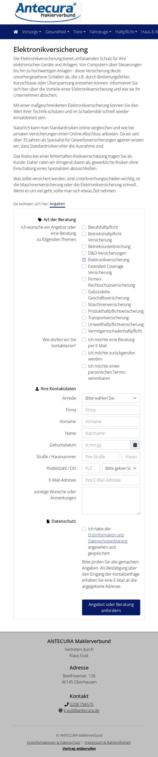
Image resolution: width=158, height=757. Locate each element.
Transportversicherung (108, 317)
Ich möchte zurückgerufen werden (111, 355)
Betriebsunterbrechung (109, 246)
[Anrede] (111, 397)
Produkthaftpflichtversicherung (116, 310)
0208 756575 (81, 704)
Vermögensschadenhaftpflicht (115, 330)
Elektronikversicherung (108, 259)
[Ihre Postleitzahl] (91, 468)
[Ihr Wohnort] (121, 468)
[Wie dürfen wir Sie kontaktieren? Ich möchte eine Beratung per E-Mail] (84, 339)
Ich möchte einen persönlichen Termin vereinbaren (106, 372)
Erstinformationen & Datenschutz (53, 741)
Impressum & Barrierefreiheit (107, 741)
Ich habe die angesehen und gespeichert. (107, 541)
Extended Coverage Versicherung (105, 269)
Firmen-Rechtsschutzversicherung (111, 281)
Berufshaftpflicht (103, 226)
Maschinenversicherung (109, 304)
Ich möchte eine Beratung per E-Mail (111, 342)
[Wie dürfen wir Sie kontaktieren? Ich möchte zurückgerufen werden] (84, 352)
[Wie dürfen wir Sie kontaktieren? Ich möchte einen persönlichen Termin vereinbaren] (84, 365)
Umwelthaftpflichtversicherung (116, 324)
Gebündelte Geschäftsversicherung (108, 294)
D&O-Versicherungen (107, 252)
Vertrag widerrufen (79, 748)
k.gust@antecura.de (81, 710)
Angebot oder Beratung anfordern (111, 607)
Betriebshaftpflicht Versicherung (104, 236)
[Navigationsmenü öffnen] (17, 31)
